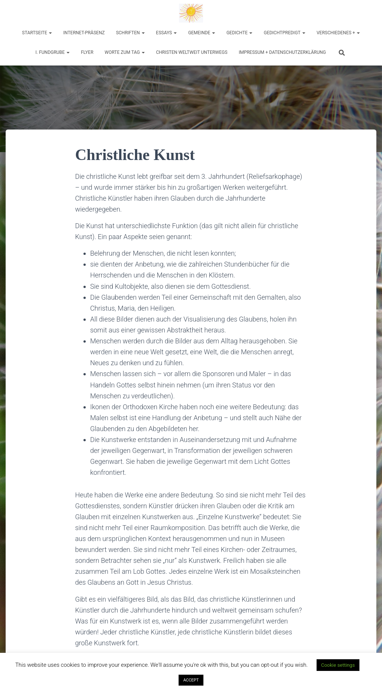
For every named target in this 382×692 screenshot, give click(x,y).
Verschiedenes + (338, 32)
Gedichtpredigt (284, 32)
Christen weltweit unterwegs (191, 52)
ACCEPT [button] (191, 680)
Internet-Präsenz (84, 32)
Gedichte (239, 32)
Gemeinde (201, 32)
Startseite (37, 32)
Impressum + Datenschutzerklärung (282, 52)
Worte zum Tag (125, 52)
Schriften (130, 32)
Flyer (87, 52)
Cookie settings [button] (338, 665)
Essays (166, 32)
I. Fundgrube (52, 52)
